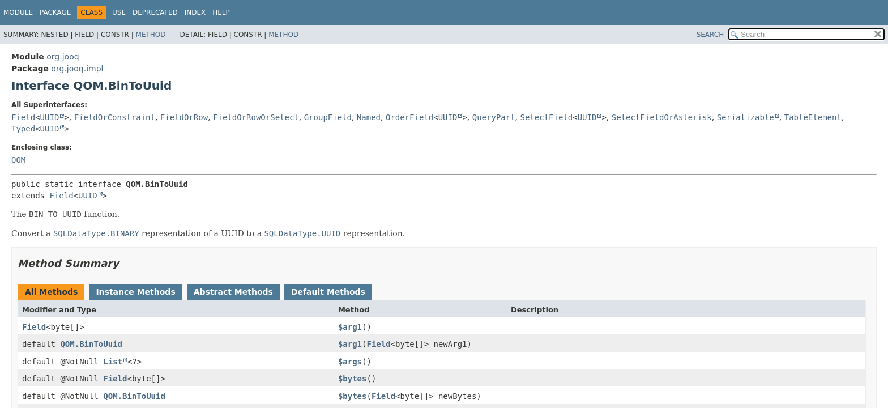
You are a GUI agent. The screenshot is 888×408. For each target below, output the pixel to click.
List (112, 361)
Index (195, 12)
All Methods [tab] (51, 291)
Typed (23, 128)
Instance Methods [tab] (135, 291)
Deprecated (155, 12)
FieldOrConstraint (114, 117)
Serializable (745, 117)
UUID (49, 117)
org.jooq (62, 56)
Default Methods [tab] (328, 291)
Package (55, 12)
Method (151, 35)
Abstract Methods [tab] (233, 291)
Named (369, 117)
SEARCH (710, 35)
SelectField (546, 117)
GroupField (328, 117)
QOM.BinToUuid (91, 343)
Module (18, 12)
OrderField (409, 117)
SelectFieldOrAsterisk (662, 117)
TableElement (813, 117)
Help (221, 12)
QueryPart (493, 117)
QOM (18, 159)
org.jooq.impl (77, 68)
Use (119, 12)
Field (23, 117)
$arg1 (350, 327)
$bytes (352, 378)
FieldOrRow (184, 117)
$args (350, 361)
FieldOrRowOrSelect (256, 117)
